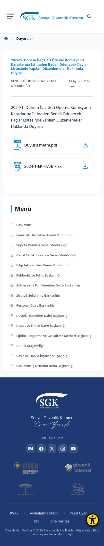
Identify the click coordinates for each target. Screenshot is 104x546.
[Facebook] (41, 448)
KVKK (14, 513)
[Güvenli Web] (26, 489)
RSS (37, 521)
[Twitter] (52, 448)
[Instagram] (62, 448)
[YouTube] (73, 448)
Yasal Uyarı (78, 513)
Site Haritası (60, 521)
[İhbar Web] (78, 489)
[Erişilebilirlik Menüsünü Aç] (92, 520)
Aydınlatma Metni (44, 513)
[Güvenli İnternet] (78, 467)
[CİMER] (26, 467)
